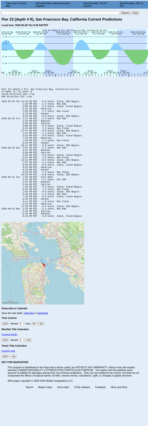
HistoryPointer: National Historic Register (53, 4)
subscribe (28, 337)
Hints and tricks (119, 411)
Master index (45, 411)
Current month (9, 358)
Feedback (100, 411)
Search (29, 411)
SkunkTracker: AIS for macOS (95, 4)
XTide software (82, 411)
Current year (8, 375)
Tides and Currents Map (16, 4)
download (43, 337)
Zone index (63, 411)
